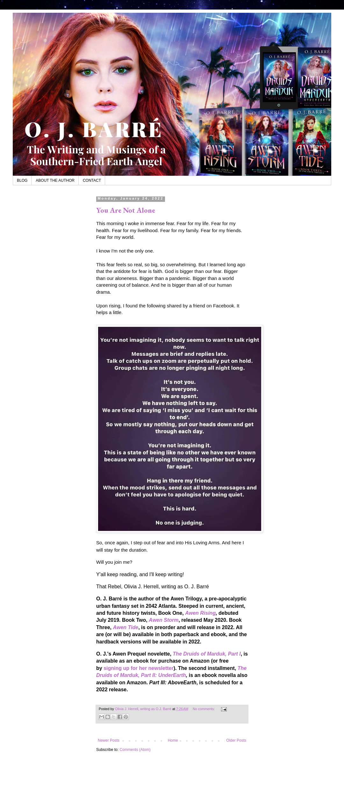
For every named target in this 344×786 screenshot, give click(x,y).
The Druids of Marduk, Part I (206, 654)
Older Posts (236, 740)
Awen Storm (163, 620)
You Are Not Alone (125, 210)
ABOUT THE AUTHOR (55, 180)
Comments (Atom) (134, 749)
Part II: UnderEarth (163, 675)
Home (173, 740)
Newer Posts (108, 740)
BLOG (22, 180)
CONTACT (92, 180)
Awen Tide (125, 627)
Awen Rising (200, 613)
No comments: (204, 709)
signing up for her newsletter (139, 668)
